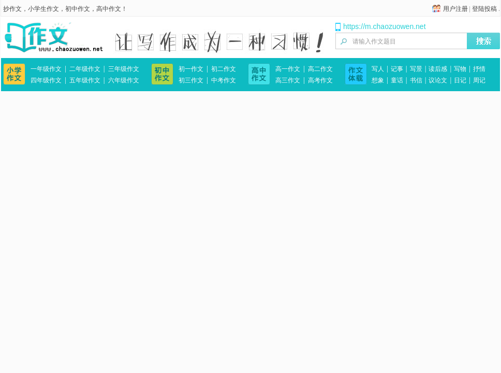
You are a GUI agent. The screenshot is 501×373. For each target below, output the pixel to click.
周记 (479, 80)
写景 (416, 69)
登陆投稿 (484, 8)
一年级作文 (46, 69)
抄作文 (12, 8)
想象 (378, 80)
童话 (397, 80)
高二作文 (320, 69)
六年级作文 (123, 80)
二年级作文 (84, 69)
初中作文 (77, 8)
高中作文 (108, 8)
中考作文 (223, 80)
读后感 (438, 69)
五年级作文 (84, 80)
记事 (397, 69)
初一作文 (191, 69)
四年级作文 (46, 80)
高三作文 (287, 80)
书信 (416, 80)
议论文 (438, 80)
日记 (460, 80)
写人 (378, 69)
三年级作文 (123, 69)
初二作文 (223, 69)
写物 (460, 69)
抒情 (479, 69)
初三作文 (191, 80)
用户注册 (455, 8)
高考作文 (320, 80)
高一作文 (287, 69)
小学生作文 (43, 8)
